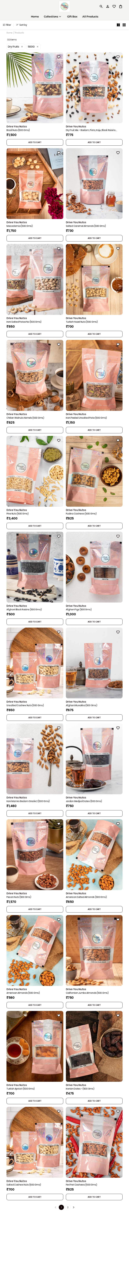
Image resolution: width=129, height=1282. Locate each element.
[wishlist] (114, 6)
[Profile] (108, 6)
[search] (101, 6)
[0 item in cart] (121, 6)
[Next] (73, 1207)
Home (9, 32)
